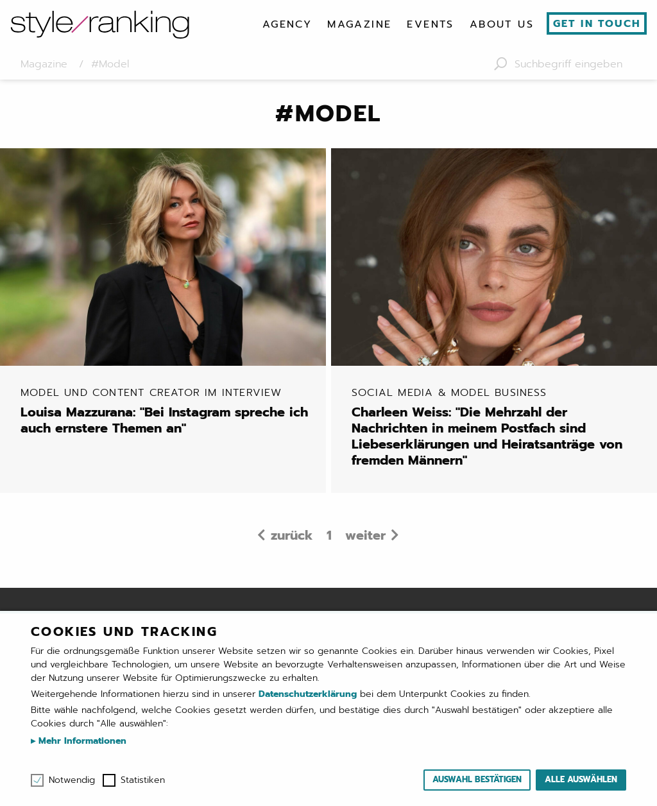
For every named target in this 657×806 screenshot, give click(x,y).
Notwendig (72, 780)
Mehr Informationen (80, 741)
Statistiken (143, 780)
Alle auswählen (581, 779)
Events (430, 24)
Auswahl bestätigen (477, 779)
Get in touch (597, 23)
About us (502, 24)
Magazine (359, 24)
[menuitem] (287, 24)
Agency (287, 24)
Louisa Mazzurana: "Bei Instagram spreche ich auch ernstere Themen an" (168, 411)
